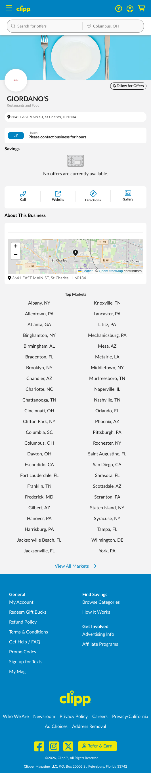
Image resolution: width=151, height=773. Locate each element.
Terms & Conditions (28, 632)
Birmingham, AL (39, 346)
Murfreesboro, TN (107, 378)
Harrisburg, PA (39, 529)
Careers (100, 716)
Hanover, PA (39, 518)
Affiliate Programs (100, 644)
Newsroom (44, 716)
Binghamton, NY (39, 335)
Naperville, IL (107, 389)
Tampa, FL (107, 529)
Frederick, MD (39, 497)
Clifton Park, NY (39, 421)
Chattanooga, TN (39, 400)
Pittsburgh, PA (107, 432)
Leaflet (85, 271)
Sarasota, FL (107, 475)
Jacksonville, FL (39, 551)
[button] (130, 8)
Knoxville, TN (107, 303)
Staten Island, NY (107, 508)
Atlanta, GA (39, 324)
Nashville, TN (107, 400)
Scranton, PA (107, 497)
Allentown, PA (39, 314)
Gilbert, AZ (39, 508)
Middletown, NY (107, 368)
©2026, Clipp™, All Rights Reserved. (72, 758)
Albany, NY (39, 303)
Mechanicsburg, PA (107, 335)
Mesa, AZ (107, 346)
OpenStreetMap (111, 271)
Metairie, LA (107, 357)
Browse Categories (101, 602)
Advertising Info (98, 634)
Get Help (18, 642)
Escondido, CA (39, 464)
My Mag (17, 671)
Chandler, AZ (39, 378)
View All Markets (75, 566)
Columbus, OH (39, 443)
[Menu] (9, 9)
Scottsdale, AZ (107, 486)
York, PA (107, 551)
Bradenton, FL (39, 357)
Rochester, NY (107, 443)
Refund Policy (23, 622)
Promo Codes (22, 652)
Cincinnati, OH (39, 411)
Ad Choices (56, 726)
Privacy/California (130, 716)
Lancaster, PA (107, 314)
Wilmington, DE (107, 540)
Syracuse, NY (107, 518)
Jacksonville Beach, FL (39, 540)
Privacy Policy (74, 716)
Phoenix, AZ (107, 421)
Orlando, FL (107, 411)
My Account (21, 602)
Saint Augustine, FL (107, 454)
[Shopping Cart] (141, 8)
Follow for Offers (128, 86)
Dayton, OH (39, 454)
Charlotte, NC (39, 389)
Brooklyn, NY (39, 368)
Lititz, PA (107, 324)
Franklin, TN (39, 486)
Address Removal (89, 726)
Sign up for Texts (25, 662)
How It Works (96, 612)
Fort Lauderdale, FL (39, 475)
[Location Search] (113, 26)
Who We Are (16, 716)
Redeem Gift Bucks (28, 612)
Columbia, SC (39, 432)
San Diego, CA (107, 464)
